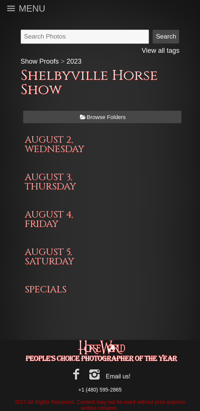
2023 (73, 61)
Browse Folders (106, 117)
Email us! (118, 376)
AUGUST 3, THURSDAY (50, 182)
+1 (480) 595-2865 (100, 390)
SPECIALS (45, 289)
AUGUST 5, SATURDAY (49, 257)
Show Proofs (40, 61)
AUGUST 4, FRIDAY (49, 219)
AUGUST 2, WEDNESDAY (54, 144)
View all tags (161, 50)
